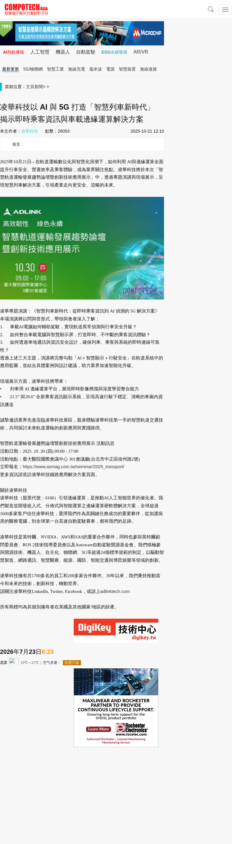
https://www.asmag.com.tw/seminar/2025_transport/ (73, 466)
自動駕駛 (85, 52)
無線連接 (148, 69)
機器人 (63, 52)
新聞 (38, 86)
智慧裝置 (127, 69)
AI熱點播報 (13, 52)
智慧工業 (55, 69)
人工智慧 (40, 52)
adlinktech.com (115, 591)
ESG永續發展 (114, 52)
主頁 (30, 86)
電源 (110, 69)
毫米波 (95, 69)
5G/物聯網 (33, 69)
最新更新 (10, 69)
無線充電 (76, 69)
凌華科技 (29, 131)
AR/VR (141, 52)
